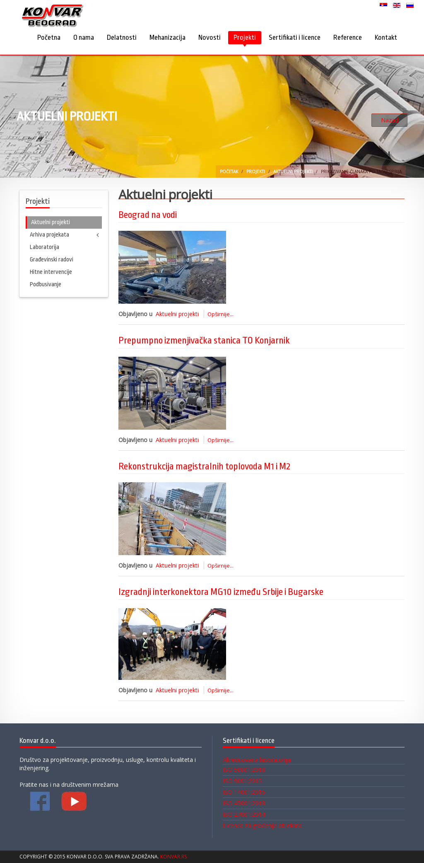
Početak (229, 171)
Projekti (245, 37)
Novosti (209, 37)
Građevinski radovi (51, 259)
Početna (48, 37)
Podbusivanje (45, 284)
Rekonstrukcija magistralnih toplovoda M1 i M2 (204, 466)
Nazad (389, 120)
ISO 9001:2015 (242, 781)
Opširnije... (220, 314)
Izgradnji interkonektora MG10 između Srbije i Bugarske (220, 592)
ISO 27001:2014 (244, 814)
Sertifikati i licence (294, 37)
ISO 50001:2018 (244, 770)
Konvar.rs (173, 856)
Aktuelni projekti (293, 171)
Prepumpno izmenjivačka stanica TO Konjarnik (204, 340)
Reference (347, 37)
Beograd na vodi (147, 215)
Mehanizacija (167, 37)
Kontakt (386, 37)
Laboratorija (44, 247)
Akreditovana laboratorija (257, 760)
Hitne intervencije (51, 272)
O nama (83, 37)
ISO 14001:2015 (244, 792)
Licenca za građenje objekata (262, 825)
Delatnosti (122, 37)
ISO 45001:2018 (244, 803)
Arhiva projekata (49, 234)
